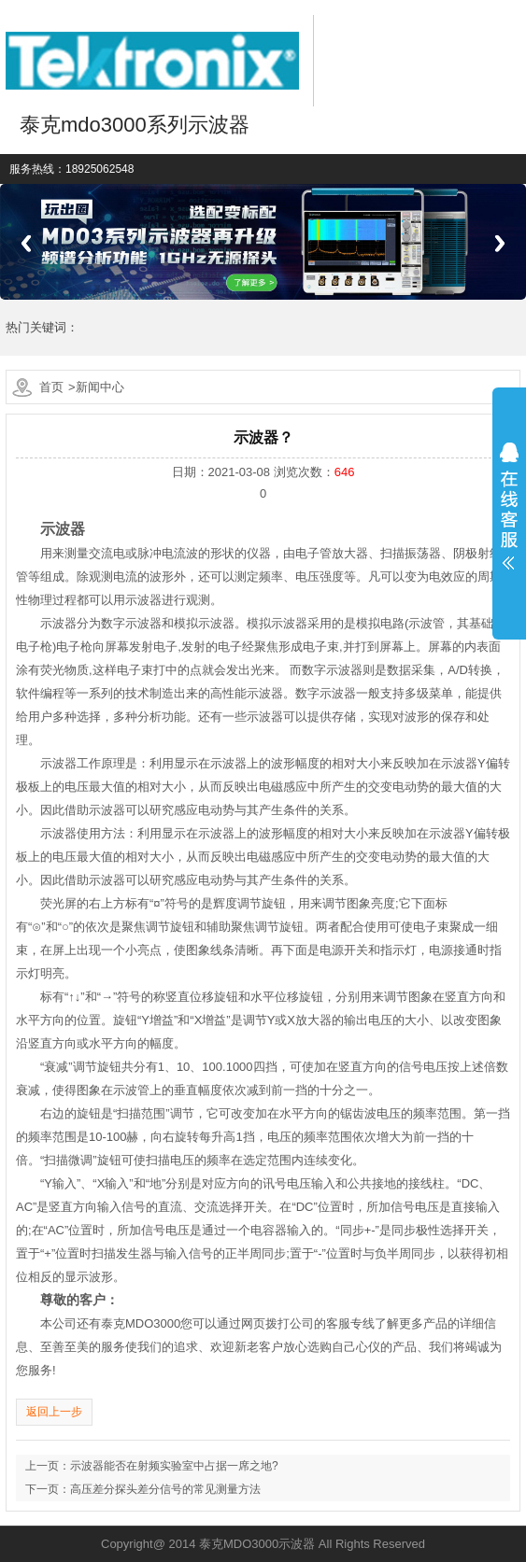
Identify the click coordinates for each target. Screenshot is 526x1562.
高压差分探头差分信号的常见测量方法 (165, 1489)
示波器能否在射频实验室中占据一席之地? (174, 1465)
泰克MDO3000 (140, 1323)
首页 (51, 387)
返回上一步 (54, 1411)
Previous (25, 243)
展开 (509, 506)
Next (500, 243)
